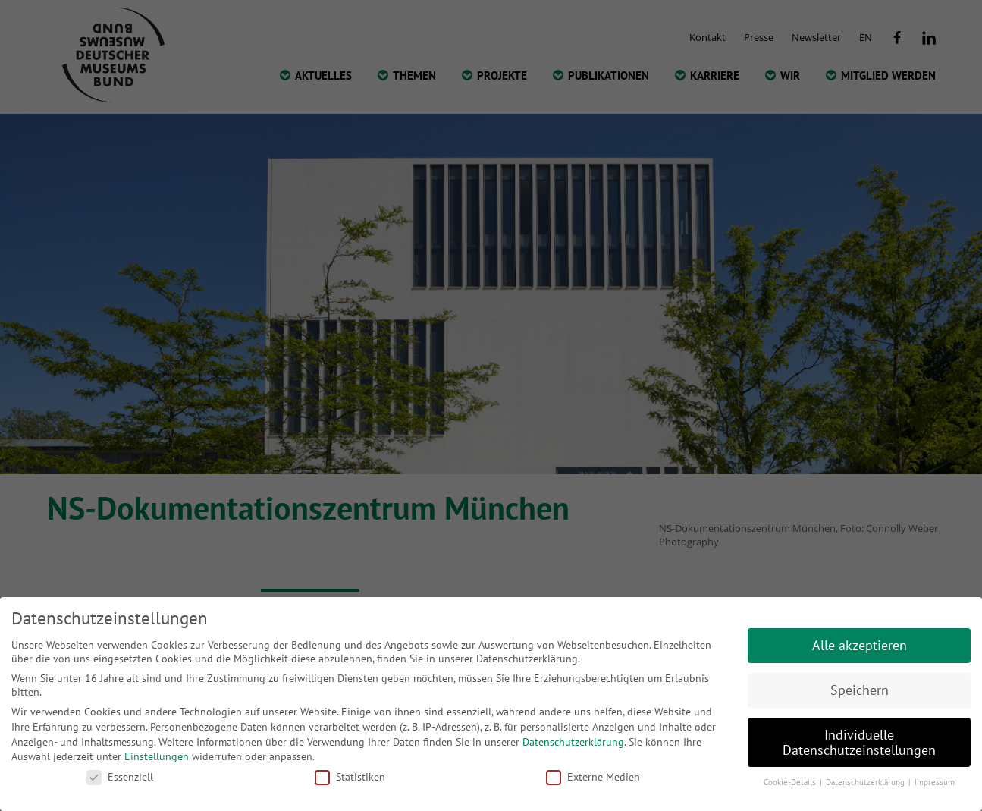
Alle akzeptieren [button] (859, 645)
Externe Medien (593, 777)
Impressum (935, 782)
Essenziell (119, 777)
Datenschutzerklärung (573, 742)
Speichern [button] (859, 690)
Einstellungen (156, 756)
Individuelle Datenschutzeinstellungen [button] (859, 742)
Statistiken (350, 777)
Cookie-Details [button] (791, 782)
